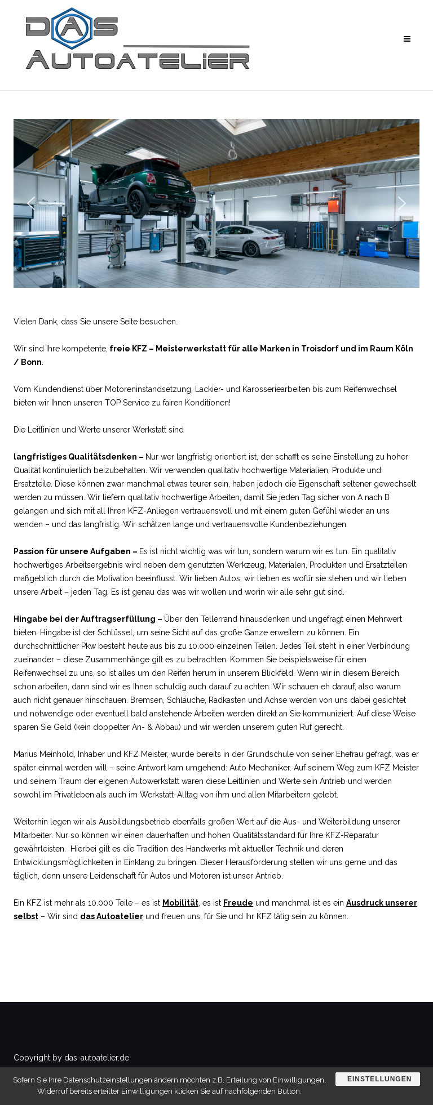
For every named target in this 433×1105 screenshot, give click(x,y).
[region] (216, 203)
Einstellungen (379, 1079)
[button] (31, 203)
